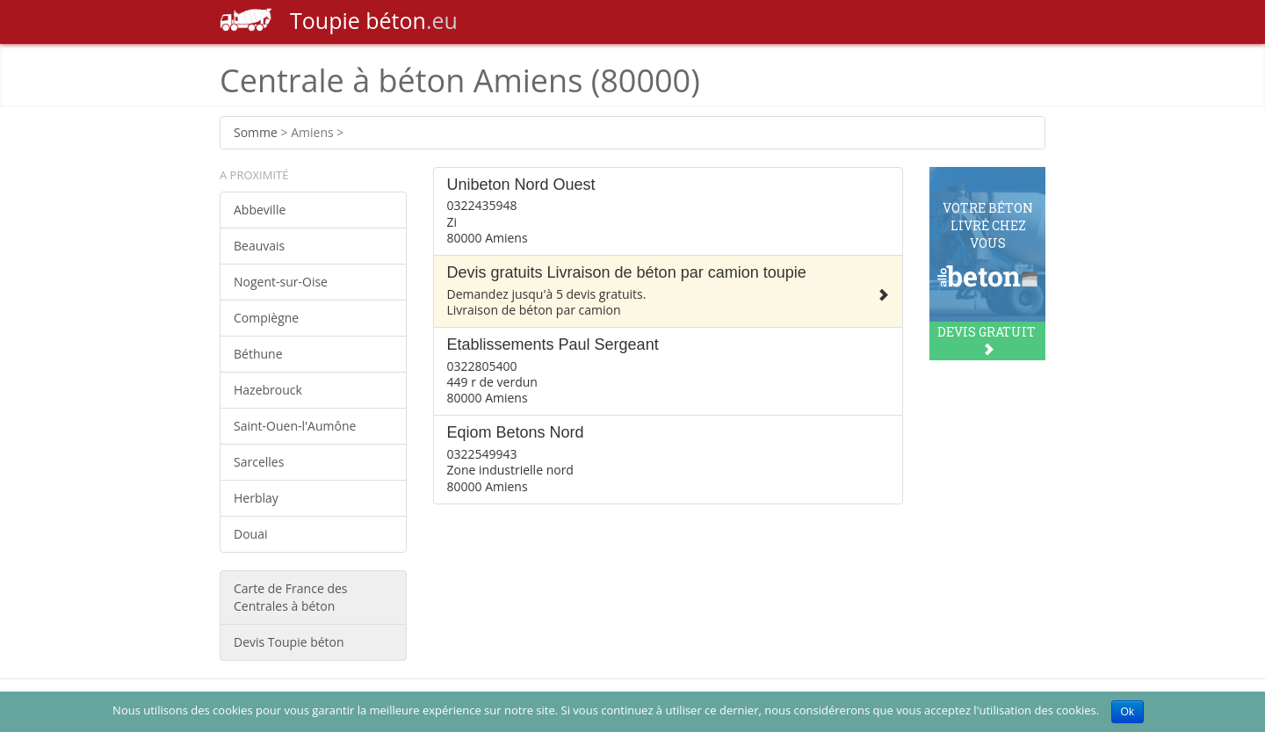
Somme (256, 132)
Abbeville (260, 209)
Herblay (256, 497)
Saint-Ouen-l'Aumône (295, 425)
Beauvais (259, 245)
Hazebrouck (268, 389)
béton (339, 20)
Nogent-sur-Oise (281, 281)
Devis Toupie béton (289, 642)
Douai (250, 533)
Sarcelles (259, 461)
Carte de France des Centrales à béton (291, 597)
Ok (1127, 712)
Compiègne (266, 317)
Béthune (258, 353)
